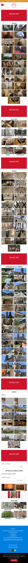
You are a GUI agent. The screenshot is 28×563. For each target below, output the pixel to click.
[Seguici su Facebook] (11, 550)
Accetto (14, 560)
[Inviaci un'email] (13, 550)
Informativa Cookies (13, 547)
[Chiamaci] (15, 550)
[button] (2, 5)
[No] (26, 558)
